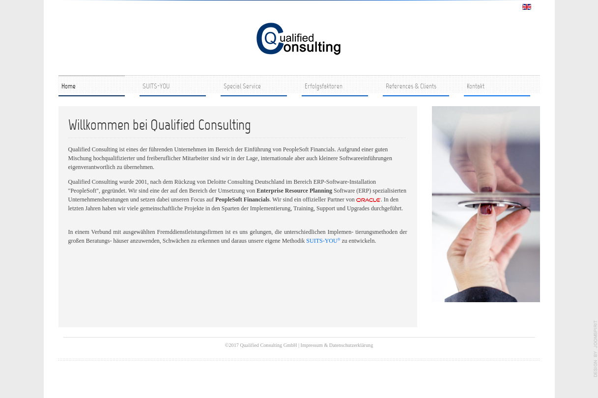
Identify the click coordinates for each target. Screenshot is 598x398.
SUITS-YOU (156, 86)
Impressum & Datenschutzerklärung (337, 345)
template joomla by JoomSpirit (596, 349)
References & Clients (411, 86)
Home (68, 86)
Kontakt (475, 86)
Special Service (242, 86)
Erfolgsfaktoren (323, 86)
